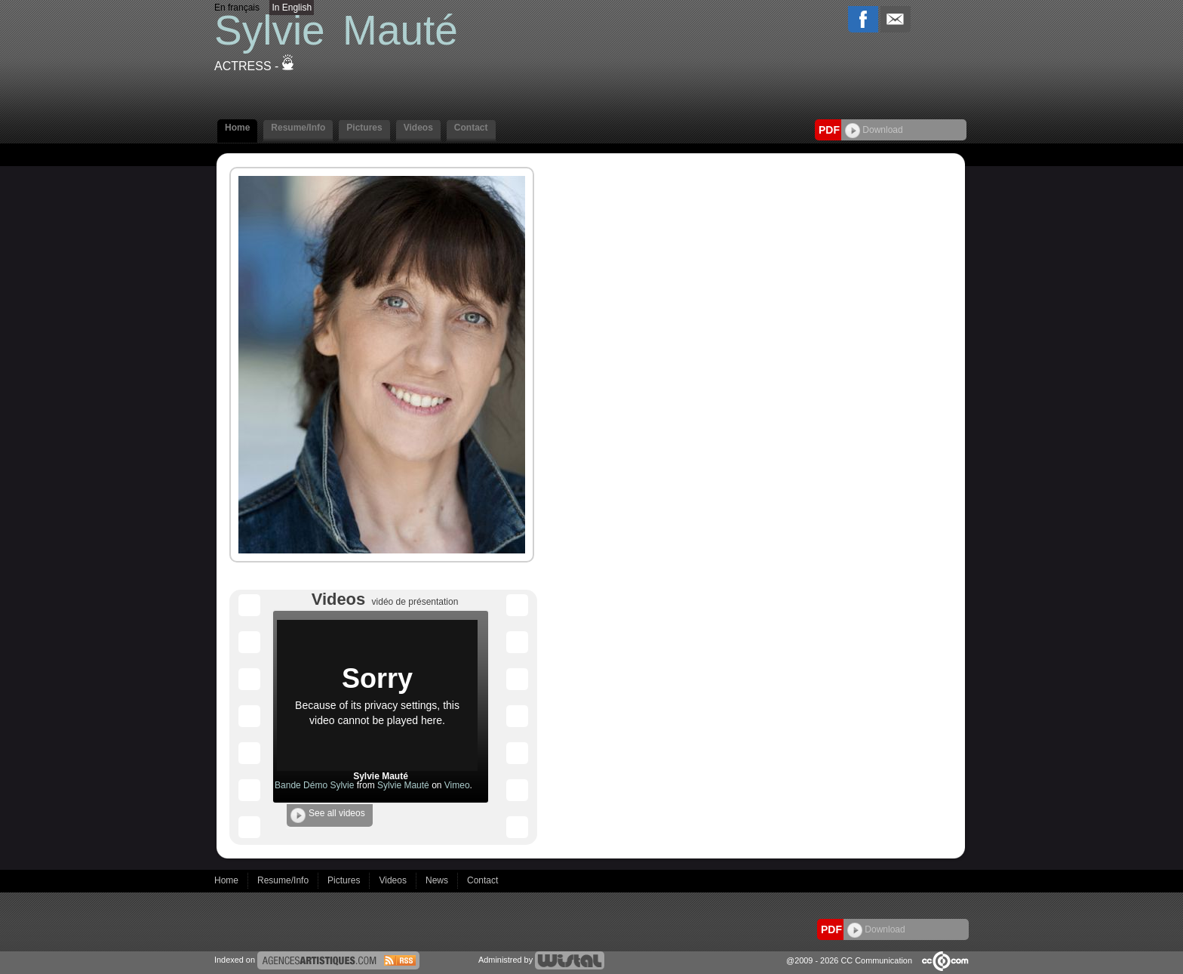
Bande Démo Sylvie (314, 785)
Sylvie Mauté (403, 785)
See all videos (327, 815)
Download (874, 130)
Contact (471, 127)
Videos (418, 127)
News (438, 880)
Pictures (364, 127)
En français (237, 7)
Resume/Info (298, 127)
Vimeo (457, 785)
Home (237, 127)
